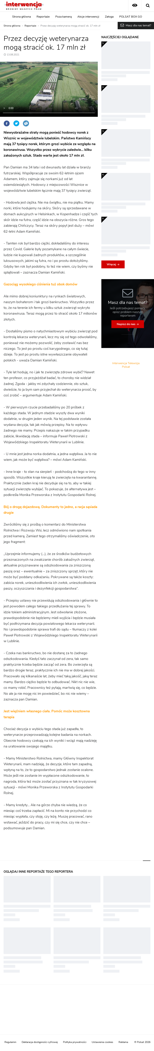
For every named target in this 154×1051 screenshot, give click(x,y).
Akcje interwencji (88, 16)
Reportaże (43, 16)
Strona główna (21, 16)
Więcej (111, 264)
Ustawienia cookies (102, 1042)
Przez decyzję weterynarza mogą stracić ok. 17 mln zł (70, 26)
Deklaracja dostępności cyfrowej (40, 1042)
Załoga (109, 16)
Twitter (16, 123)
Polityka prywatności (74, 1042)
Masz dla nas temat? (138, 25)
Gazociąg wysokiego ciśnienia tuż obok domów (40, 284)
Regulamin (10, 1042)
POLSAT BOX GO (130, 16)
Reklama (123, 1042)
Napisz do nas (126, 324)
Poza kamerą (63, 16)
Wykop (26, 123)
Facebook (7, 123)
